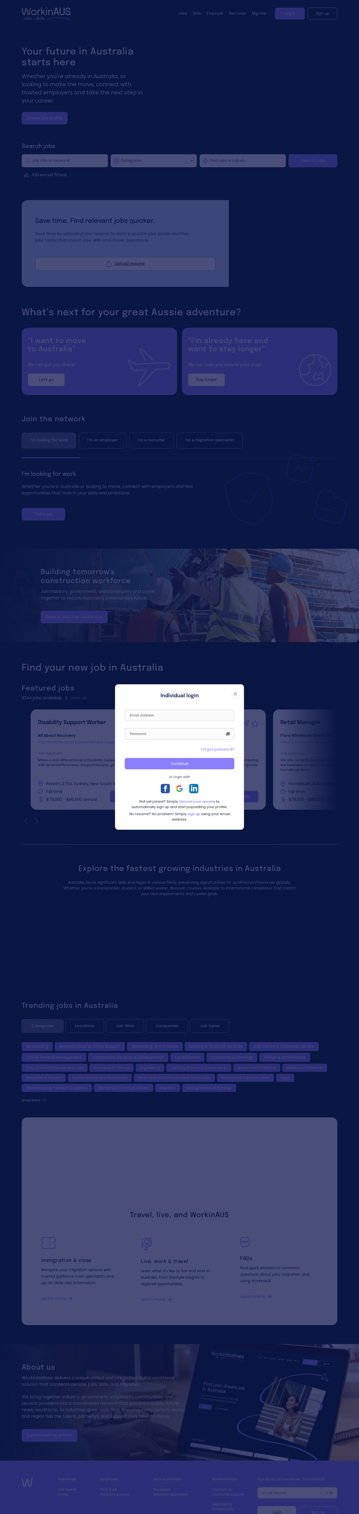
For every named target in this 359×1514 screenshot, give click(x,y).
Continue (179, 763)
